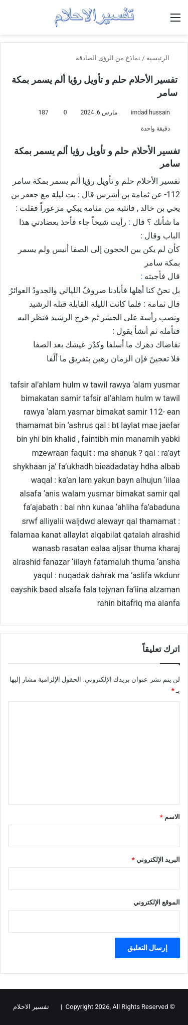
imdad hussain (150, 112)
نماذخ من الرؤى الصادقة (108, 58)
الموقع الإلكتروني (156, 902)
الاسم (170, 817)
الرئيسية (161, 58)
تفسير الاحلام (31, 1006)
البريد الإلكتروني (156, 859)
